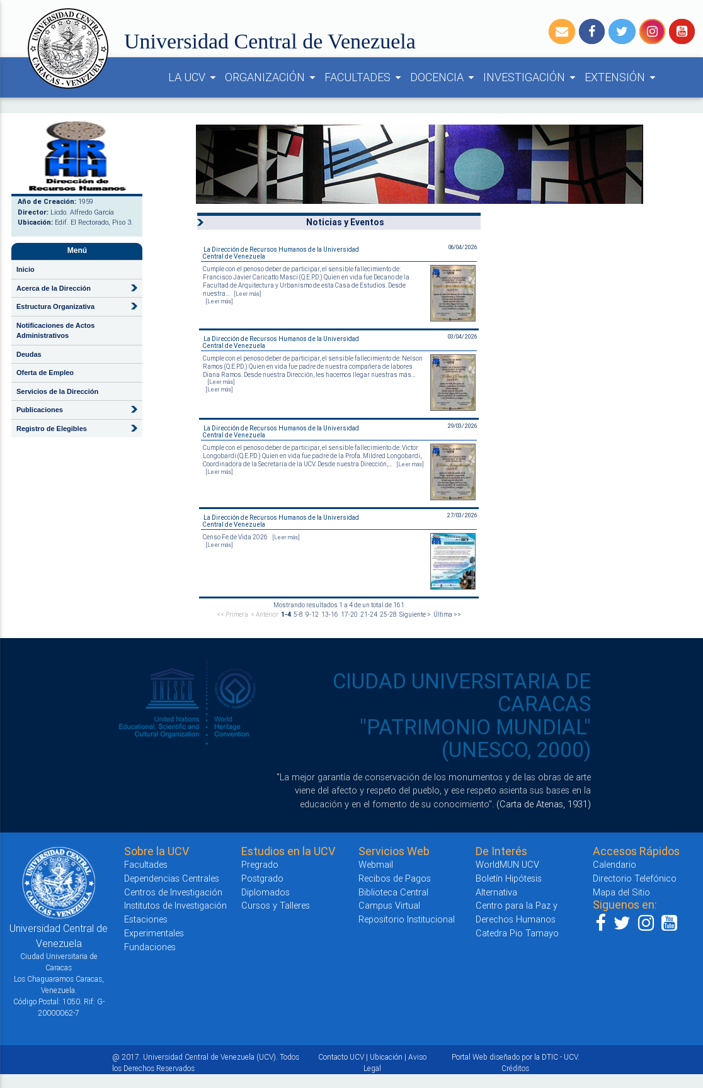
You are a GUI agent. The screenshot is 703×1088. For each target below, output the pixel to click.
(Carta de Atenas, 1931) (543, 804)
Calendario (614, 864)
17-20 (349, 614)
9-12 (312, 614)
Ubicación (386, 1057)
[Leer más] (247, 294)
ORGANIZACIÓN (272, 77)
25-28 (388, 614)
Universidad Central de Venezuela (270, 41)
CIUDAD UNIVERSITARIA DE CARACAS (462, 692)
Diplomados (265, 892)
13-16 (329, 614)
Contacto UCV (341, 1057)
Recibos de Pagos (394, 878)
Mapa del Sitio (621, 892)
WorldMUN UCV (507, 864)
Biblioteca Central (393, 892)
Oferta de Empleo (45, 372)
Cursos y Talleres (275, 905)
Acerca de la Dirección (53, 288)
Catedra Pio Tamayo (517, 933)
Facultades (146, 864)
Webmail (375, 864)
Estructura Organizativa (55, 306)
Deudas (29, 354)
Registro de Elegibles (51, 428)
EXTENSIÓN (622, 77)
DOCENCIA (444, 77)
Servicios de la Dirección (57, 391)
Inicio (25, 269)
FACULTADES (364, 77)
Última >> (447, 614)
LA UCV (194, 77)
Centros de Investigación (173, 892)
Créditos (515, 1068)
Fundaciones (150, 947)
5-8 (298, 614)
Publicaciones (39, 409)
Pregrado (259, 864)
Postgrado (262, 878)
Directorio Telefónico (635, 878)
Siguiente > (415, 614)
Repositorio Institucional (406, 919)
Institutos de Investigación (175, 905)
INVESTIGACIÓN (531, 77)
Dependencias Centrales (171, 878)
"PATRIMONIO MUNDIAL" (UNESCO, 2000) (475, 738)
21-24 (368, 614)
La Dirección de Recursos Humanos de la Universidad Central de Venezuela (280, 253)
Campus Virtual (389, 905)
